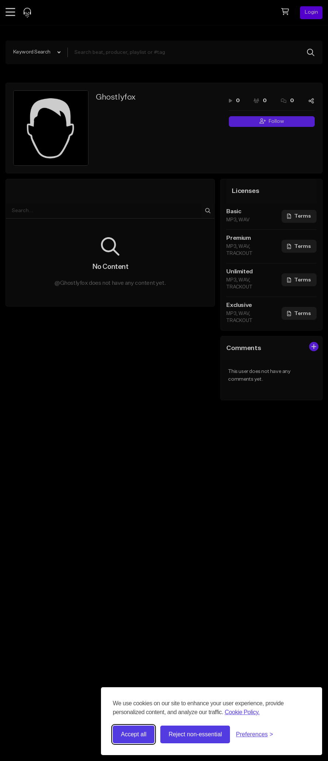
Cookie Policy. (242, 712)
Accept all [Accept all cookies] (133, 734)
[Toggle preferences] (254, 734)
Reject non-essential (195, 734)
